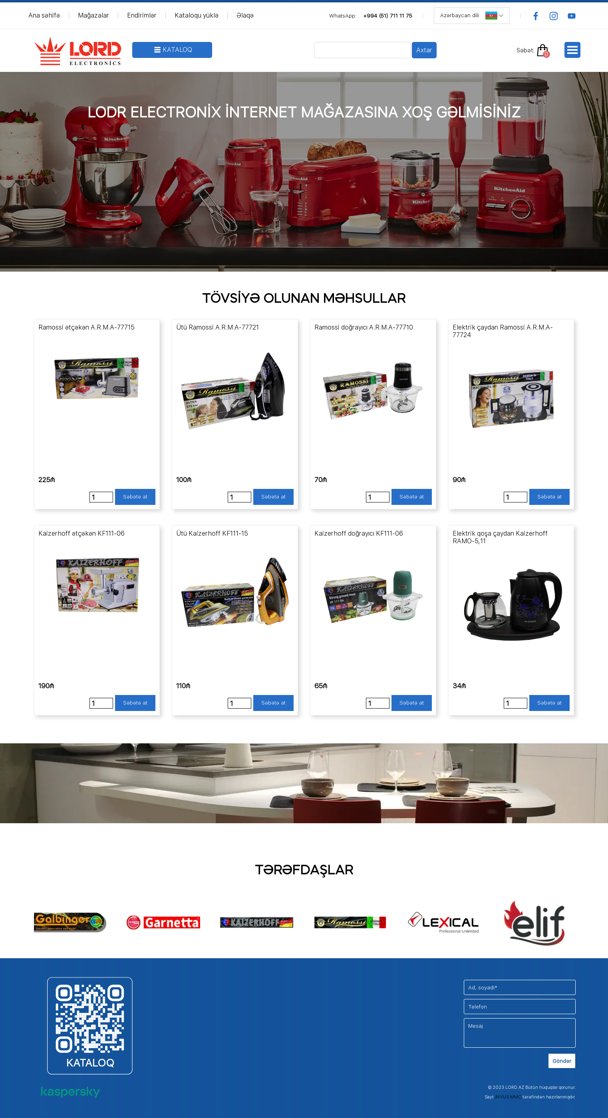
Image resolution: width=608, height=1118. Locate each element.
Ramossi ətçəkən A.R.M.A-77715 (86, 327)
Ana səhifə (44, 15)
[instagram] (554, 16)
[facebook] (536, 16)
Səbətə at (135, 496)
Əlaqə (245, 15)
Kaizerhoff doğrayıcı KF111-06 (358, 533)
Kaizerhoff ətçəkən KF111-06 (81, 533)
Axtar (424, 50)
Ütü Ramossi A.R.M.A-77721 (217, 327)
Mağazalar (93, 15)
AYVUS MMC (508, 1097)
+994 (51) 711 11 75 (387, 15)
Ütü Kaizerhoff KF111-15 (212, 533)
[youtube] (572, 16)
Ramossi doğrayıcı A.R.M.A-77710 (363, 327)
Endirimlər (142, 15)
